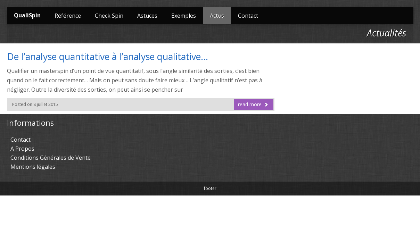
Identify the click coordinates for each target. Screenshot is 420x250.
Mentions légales (32, 166)
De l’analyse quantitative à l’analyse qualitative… (107, 56)
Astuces (147, 15)
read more (253, 104)
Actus (217, 15)
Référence (68, 15)
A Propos (22, 148)
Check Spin (109, 15)
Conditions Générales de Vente (50, 157)
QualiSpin (27, 15)
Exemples (183, 15)
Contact (248, 15)
